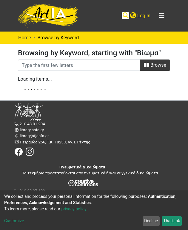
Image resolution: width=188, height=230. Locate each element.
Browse (155, 65)
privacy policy (73, 208)
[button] (133, 15)
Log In (144, 15)
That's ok (171, 220)
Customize (14, 220)
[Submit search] (125, 15)
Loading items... (35, 79)
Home (24, 37)
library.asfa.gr (31, 130)
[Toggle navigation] (161, 16)
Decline (151, 220)
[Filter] (79, 65)
